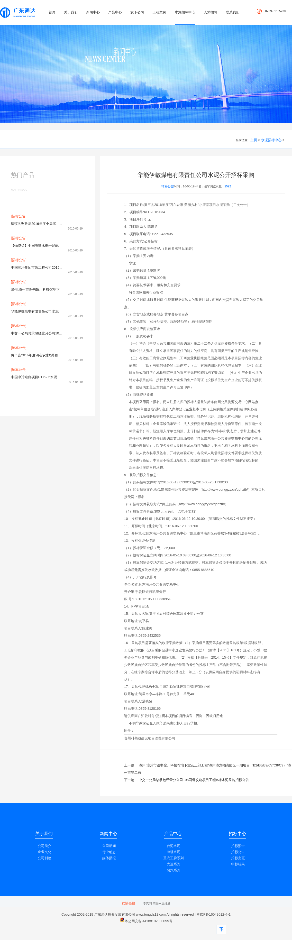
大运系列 (173, 864)
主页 (253, 140)
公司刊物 (44, 858)
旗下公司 (137, 12)
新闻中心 (93, 12)
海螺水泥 (173, 852)
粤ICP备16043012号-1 (213, 914)
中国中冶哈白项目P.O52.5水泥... (35, 377)
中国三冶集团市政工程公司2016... (36, 267)
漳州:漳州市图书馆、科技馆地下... (37, 289)
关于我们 (71, 12)
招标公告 (238, 852)
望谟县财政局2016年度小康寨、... (36, 224)
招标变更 (238, 858)
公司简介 (44, 846)
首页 (52, 12)
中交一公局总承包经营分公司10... (36, 333)
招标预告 (238, 846)
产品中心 (115, 12)
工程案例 (159, 12)
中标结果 (238, 864)
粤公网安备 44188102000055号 (149, 921)
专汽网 (147, 903)
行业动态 (109, 852)
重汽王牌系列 (173, 858)
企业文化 (44, 852)
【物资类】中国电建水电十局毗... (36, 246)
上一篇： (131, 765)
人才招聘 (210, 12)
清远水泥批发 (161, 903)
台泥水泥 (173, 846)
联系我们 (232, 12)
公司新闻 (109, 846)
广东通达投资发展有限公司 (114, 914)
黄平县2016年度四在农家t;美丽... (36, 355)
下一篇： (131, 780)
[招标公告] (19, 216)
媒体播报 (109, 858)
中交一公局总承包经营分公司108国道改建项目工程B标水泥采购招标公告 (194, 780)
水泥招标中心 (185, 12)
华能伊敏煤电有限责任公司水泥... (36, 311)
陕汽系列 (173, 870)
